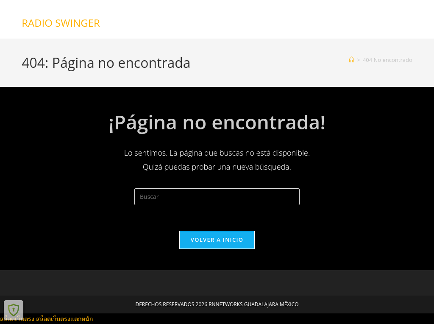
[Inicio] (351, 60)
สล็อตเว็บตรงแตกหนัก (64, 319)
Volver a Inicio (217, 239)
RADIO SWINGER (61, 23)
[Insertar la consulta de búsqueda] (217, 196)
